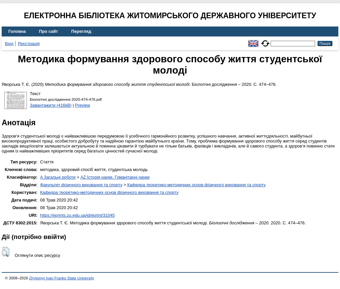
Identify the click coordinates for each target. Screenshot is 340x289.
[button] (5, 252)
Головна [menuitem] (17, 31)
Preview (82, 105)
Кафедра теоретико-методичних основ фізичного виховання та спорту (196, 184)
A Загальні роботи (58, 177)
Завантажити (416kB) (51, 105)
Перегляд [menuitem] (81, 31)
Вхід (9, 43)
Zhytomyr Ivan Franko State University (61, 278)
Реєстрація (29, 43)
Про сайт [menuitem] (48, 31)
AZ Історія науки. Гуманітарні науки (114, 177)
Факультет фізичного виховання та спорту (81, 184)
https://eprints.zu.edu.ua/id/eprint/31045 (77, 215)
